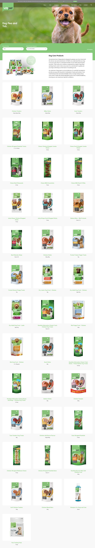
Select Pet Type (5, 46)
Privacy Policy (60, 1)
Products (57, 5)
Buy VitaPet (74, 5)
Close (75, 1)
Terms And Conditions (68, 1)
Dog (45, 5)
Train (80, 5)
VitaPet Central (65, 5)
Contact (85, 5)
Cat (50, 5)
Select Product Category (31, 46)
